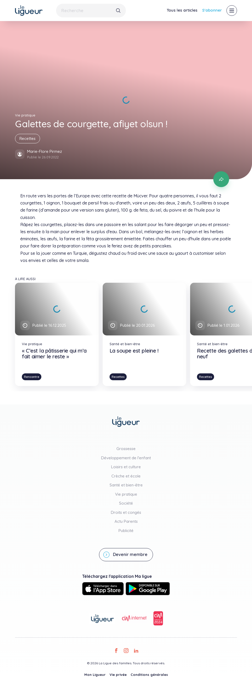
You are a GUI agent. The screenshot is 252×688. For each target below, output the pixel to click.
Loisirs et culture (126, 466)
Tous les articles (182, 10)
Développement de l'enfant (126, 457)
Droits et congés (126, 512)
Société (126, 503)
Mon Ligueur (95, 674)
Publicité (126, 530)
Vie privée (118, 674)
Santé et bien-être (126, 484)
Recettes (27, 138)
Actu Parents (126, 521)
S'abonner (212, 10)
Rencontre (31, 377)
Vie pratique (126, 494)
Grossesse (126, 448)
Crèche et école (126, 476)
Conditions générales (149, 674)
